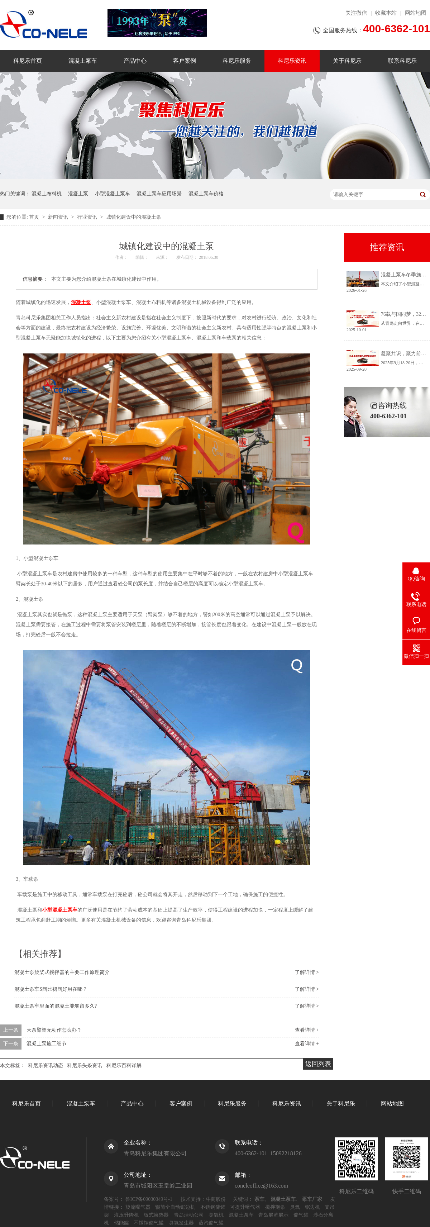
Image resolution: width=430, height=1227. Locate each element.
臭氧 (295, 1207)
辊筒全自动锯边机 (175, 1207)
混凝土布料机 (47, 193)
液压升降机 (126, 1215)
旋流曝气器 (137, 1207)
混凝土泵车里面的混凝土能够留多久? (55, 1006)
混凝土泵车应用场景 (159, 193)
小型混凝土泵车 (112, 193)
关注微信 (356, 13)
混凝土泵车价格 (206, 193)
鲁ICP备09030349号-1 (148, 1199)
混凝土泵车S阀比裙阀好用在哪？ (50, 989)
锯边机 (312, 1207)
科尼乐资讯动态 (45, 1065)
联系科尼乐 (402, 61)
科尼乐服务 (237, 61)
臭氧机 (216, 1215)
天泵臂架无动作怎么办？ (54, 1030)
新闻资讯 (59, 217)
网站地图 (415, 13)
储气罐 (301, 1215)
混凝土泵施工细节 (47, 1043)
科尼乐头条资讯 (84, 1065)
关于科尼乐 (347, 61)
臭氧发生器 (181, 1223)
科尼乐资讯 (292, 61)
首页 (34, 217)
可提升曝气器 (245, 1207)
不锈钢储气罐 (149, 1223)
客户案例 (184, 61)
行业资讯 (88, 217)
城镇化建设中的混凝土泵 (133, 217)
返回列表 (318, 1063)
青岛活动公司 (189, 1215)
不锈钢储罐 (212, 1207)
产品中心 (135, 61)
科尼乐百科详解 (124, 1065)
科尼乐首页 (27, 61)
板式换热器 (156, 1215)
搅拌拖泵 (275, 1207)
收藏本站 (386, 13)
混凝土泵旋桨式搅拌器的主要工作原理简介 (62, 972)
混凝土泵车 (82, 61)
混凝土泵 (78, 193)
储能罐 (121, 1223)
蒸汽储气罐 (211, 1223)
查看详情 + (307, 1030)
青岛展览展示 (273, 1215)
